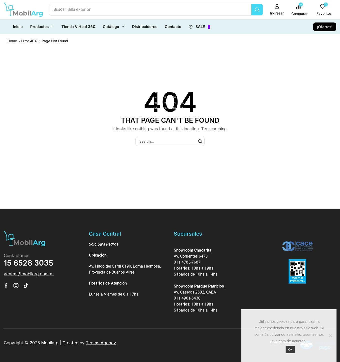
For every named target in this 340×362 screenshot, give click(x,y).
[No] (330, 335)
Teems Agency (101, 342)
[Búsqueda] (259, 9)
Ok (290, 349)
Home (12, 40)
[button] (278, 9)
